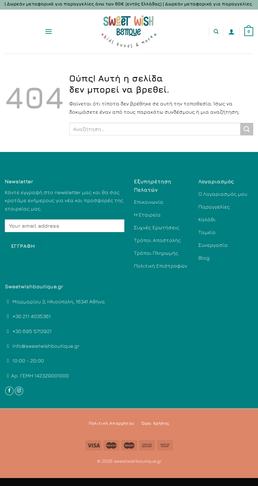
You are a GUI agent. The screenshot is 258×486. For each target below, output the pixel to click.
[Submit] (246, 129)
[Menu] (48, 31)
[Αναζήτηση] (216, 32)
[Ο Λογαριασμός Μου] (231, 32)
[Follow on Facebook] (9, 390)
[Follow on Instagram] (19, 390)
